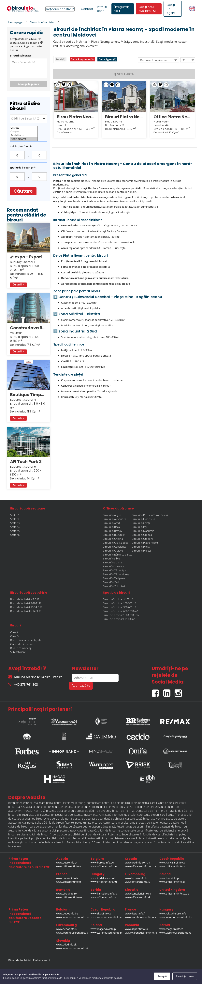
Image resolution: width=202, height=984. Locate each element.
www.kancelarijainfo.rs (104, 893)
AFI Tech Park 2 (26, 461)
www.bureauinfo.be (102, 862)
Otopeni (23, 131)
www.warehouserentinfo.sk (72, 948)
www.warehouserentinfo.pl (106, 932)
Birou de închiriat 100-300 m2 (120, 603)
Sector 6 (15, 535)
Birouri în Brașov (112, 531)
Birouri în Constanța (114, 546)
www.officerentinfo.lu (137, 881)
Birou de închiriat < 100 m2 (118, 599)
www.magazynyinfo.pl (103, 929)
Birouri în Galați (141, 523)
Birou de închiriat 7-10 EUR (25, 603)
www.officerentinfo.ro (69, 897)
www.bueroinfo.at (66, 862)
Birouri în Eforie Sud (143, 519)
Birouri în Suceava (113, 566)
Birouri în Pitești (141, 546)
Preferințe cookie (185, 976)
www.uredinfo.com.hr (137, 862)
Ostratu (23, 128)
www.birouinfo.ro (66, 893)
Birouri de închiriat (42, 22)
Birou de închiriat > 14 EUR (25, 611)
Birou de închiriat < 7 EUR (24, 599)
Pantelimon (23, 135)
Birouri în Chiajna (113, 538)
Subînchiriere (18, 652)
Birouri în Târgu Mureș (116, 574)
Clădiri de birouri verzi (23, 644)
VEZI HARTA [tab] (124, 74)
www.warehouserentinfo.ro (141, 932)
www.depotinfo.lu (66, 929)
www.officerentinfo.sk (138, 897)
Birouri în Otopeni (142, 538)
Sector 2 (15, 519)
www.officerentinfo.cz (172, 866)
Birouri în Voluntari (114, 586)
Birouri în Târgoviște (114, 570)
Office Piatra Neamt (172, 117)
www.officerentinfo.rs (103, 897)
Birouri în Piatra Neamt (145, 542)
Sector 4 (15, 527)
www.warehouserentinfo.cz (107, 917)
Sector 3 (15, 523)
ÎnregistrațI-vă (122, 9)
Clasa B (14, 636)
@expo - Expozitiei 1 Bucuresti (28, 257)
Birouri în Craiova (113, 550)
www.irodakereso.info (103, 878)
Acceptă (162, 976)
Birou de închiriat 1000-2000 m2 (121, 615)
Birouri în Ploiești (142, 550)
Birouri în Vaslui (112, 582)
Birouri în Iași (139, 527)
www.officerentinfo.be (104, 866)
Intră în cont (102, 9)
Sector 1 (15, 515)
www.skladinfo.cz (101, 913)
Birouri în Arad (111, 523)
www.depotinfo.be (67, 913)
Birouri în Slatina (112, 562)
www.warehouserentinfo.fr (140, 917)
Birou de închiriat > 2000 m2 (119, 619)
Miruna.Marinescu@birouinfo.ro (35, 677)
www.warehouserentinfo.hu (175, 917)
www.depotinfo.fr (135, 913)
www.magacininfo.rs (171, 929)
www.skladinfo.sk (66, 944)
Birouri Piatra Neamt (124, 117)
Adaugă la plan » (28, 84)
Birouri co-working (20, 648)
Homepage (15, 22)
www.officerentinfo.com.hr (140, 866)
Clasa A (14, 632)
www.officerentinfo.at (69, 866)
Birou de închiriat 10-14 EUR (26, 607)
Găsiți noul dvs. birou (147, 9)
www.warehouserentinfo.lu (72, 932)
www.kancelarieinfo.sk (138, 893)
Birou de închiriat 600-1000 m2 (120, 611)
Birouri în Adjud (112, 515)
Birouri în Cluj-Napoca (115, 542)
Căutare (23, 191)
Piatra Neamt (23, 139)
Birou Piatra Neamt (76, 117)
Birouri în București (114, 535)
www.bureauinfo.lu (136, 878)
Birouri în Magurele (143, 531)
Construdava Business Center (28, 328)
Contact (87, 9)
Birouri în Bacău (112, 527)
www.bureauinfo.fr (67, 878)
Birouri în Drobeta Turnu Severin (150, 515)
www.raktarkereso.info (172, 913)
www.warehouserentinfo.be (72, 917)
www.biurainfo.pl (169, 878)
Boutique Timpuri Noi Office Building (28, 394)
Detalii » (18, 284)
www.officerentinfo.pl (172, 881)
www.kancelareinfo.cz (172, 862)
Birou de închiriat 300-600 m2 (120, 607)
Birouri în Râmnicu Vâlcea (117, 554)
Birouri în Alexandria (114, 519)
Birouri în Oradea (142, 535)
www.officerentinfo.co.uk (174, 893)
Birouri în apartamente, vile (25, 640)
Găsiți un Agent (171, 9)
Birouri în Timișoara (114, 578)
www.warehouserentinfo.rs (175, 932)
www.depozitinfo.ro (136, 929)
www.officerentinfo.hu (104, 881)
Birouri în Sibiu (111, 558)
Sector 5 (15, 531)
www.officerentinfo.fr (68, 881)
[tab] (60, 59)
